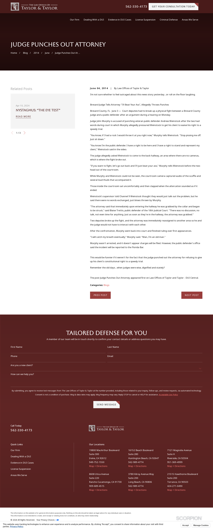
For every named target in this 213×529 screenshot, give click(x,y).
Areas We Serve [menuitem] (190, 19)
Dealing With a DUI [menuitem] (94, 19)
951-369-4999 (174, 462)
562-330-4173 (136, 6)
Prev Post (100, 295)
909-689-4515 (96, 486)
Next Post (192, 295)
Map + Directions (98, 466)
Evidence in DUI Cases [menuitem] (119, 19)
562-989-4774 (135, 462)
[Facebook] (193, 429)
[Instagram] (200, 429)
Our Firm (15, 450)
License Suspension (21, 468)
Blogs (106, 285)
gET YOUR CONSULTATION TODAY (175, 5)
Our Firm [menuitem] (74, 19)
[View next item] (24, 132)
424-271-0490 (174, 486)
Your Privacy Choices (47, 520)
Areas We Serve (19, 475)
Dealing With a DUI (21, 456)
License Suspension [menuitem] (145, 19)
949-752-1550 (96, 462)
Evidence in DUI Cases (22, 462)
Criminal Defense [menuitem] (169, 19)
